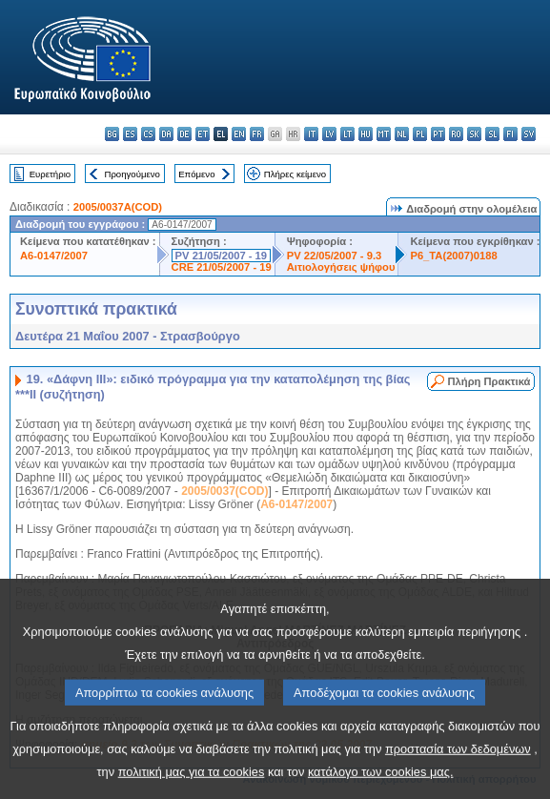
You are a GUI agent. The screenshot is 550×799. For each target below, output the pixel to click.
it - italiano (311, 134)
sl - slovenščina (492, 134)
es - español (130, 134)
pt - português (438, 134)
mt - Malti (384, 134)
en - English (239, 134)
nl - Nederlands (402, 134)
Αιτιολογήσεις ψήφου (341, 267)
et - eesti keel (202, 134)
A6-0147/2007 (54, 255)
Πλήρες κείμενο (295, 174)
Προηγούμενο (131, 174)
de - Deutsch (184, 134)
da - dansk (166, 134)
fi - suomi (510, 134)
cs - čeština (148, 134)
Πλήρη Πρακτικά (489, 381)
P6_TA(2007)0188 (453, 255)
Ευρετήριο (50, 174)
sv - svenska (528, 134)
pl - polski (420, 134)
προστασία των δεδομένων (458, 771)
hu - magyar (365, 134)
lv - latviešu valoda (329, 134)
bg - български (112, 134)
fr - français (257, 134)
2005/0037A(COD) (117, 207)
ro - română (456, 134)
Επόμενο (196, 174)
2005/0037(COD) (224, 491)
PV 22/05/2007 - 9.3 (334, 255)
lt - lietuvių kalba (347, 134)
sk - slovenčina (474, 134)
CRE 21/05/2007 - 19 (222, 267)
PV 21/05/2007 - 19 (221, 255)
